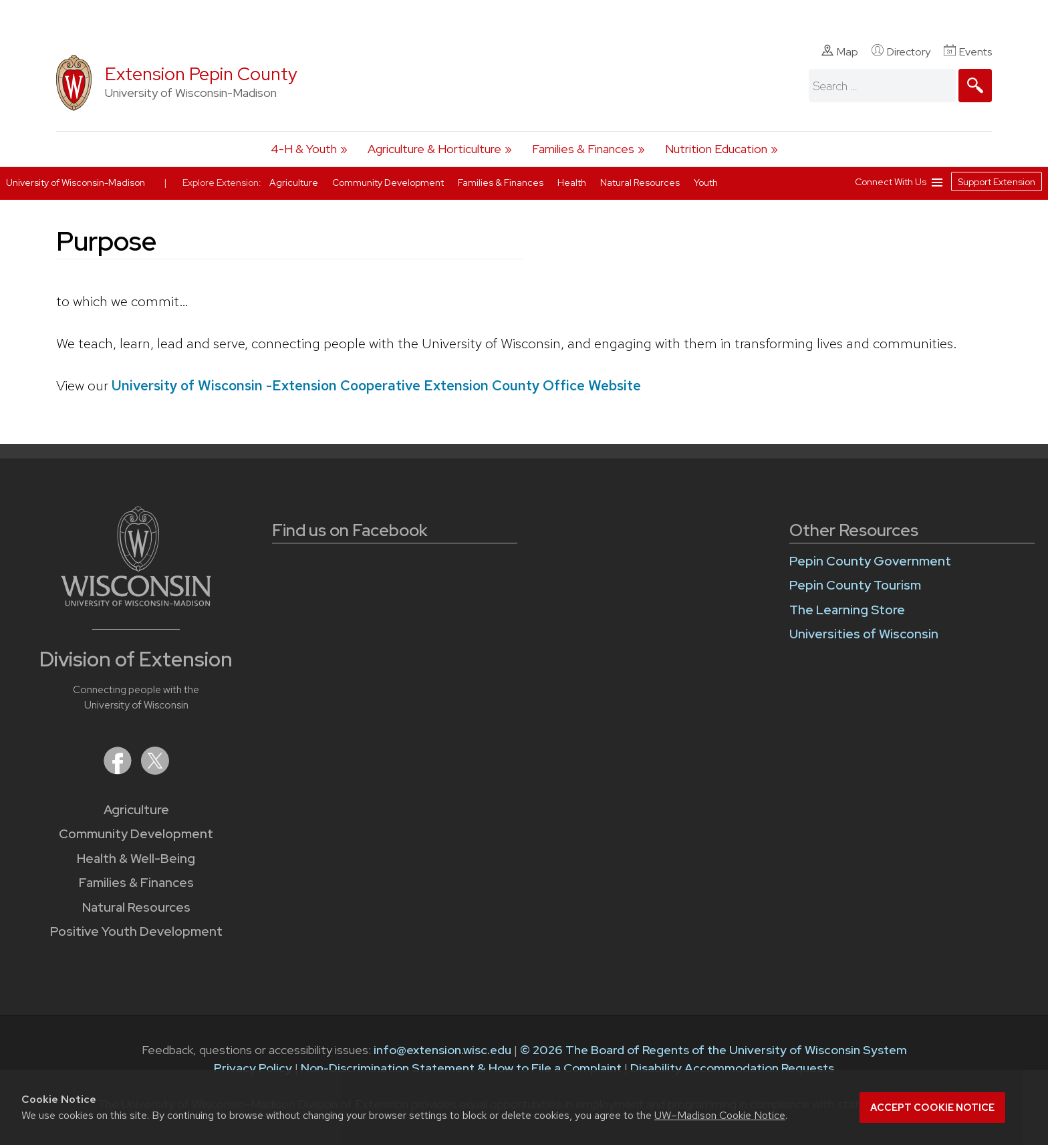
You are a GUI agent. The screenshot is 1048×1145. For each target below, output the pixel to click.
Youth (706, 182)
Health (572, 182)
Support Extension (996, 182)
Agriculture (136, 809)
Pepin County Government (870, 561)
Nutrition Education (716, 148)
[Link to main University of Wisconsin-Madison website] (136, 602)
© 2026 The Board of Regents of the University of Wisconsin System (713, 1049)
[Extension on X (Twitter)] (155, 770)
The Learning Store (847, 610)
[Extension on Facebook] (119, 770)
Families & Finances (583, 148)
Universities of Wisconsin (863, 634)
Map (839, 51)
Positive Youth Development (136, 931)
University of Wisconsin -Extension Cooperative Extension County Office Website (376, 385)
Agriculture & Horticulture (434, 148)
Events (968, 51)
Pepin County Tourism (855, 585)
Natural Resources (136, 907)
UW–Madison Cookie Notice (719, 1115)
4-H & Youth (304, 148)
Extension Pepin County (201, 74)
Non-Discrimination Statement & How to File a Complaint (461, 1067)
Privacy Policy (253, 1067)
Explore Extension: (221, 182)
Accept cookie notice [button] (932, 1107)
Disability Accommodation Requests (732, 1067)
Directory (901, 51)
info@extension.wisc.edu (442, 1049)
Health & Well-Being (136, 858)
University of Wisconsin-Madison (75, 182)
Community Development (136, 833)
